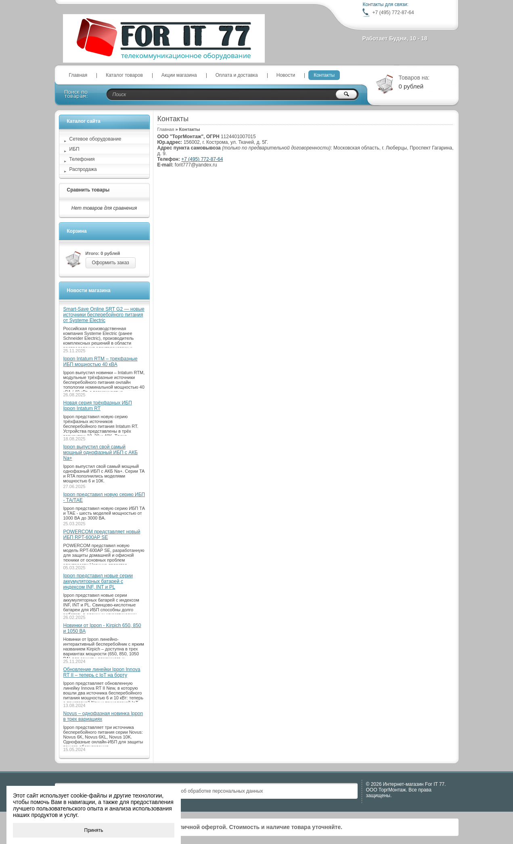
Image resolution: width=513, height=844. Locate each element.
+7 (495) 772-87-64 (202, 159)
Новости (285, 75)
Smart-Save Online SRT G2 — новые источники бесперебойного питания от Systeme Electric (103, 314)
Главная (78, 75)
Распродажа (83, 169)
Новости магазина (89, 290)
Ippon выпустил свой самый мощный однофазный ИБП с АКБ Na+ (100, 452)
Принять (93, 830)
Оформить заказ (110, 262)
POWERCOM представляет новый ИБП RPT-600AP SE (101, 534)
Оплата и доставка (237, 75)
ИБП (74, 149)
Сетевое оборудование (95, 139)
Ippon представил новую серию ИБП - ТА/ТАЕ (104, 497)
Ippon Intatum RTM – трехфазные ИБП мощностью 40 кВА (100, 361)
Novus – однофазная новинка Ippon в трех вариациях (103, 716)
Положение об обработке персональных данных (208, 791)
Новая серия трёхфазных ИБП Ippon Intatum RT (97, 405)
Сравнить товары (88, 190)
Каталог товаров (124, 75)
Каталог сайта (84, 121)
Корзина (77, 231)
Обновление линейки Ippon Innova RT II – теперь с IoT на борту (101, 672)
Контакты (324, 75)
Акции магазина (179, 75)
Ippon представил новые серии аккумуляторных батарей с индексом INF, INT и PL (98, 581)
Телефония (82, 159)
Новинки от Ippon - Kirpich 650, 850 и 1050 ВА (102, 628)
